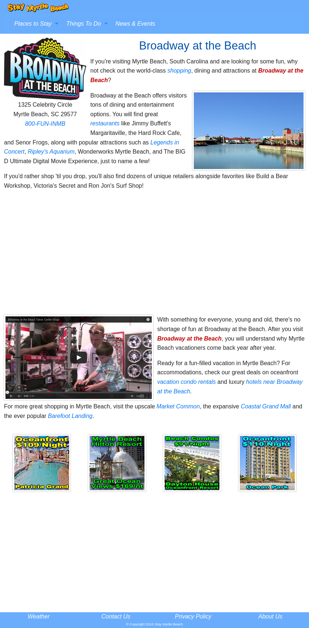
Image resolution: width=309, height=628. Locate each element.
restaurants (105, 123)
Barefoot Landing (70, 416)
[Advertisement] (154, 255)
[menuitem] (34, 24)
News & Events (135, 24)
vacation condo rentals (186, 382)
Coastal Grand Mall (266, 406)
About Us (270, 616)
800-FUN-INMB (45, 124)
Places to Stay (33, 24)
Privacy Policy (193, 616)
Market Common (178, 406)
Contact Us (115, 616)
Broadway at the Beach (189, 338)
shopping (179, 70)
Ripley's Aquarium (51, 151)
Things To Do (83, 24)
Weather (39, 616)
